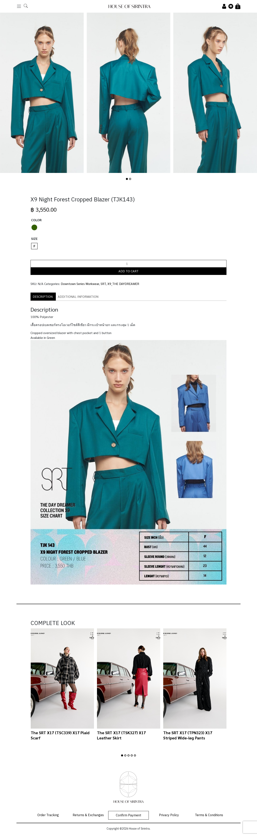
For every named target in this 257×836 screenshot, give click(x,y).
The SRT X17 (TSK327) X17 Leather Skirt (121, 735)
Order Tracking (48, 815)
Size (34, 238)
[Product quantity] (128, 264)
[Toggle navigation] (18, 6)
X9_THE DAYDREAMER (123, 284)
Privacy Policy (169, 815)
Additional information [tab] (78, 296)
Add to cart (128, 271)
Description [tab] (43, 296)
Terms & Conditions (209, 815)
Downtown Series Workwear (80, 284)
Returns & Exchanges (88, 815)
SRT (103, 284)
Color (36, 220)
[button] (126, 179)
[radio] (34, 227)
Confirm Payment (128, 815)
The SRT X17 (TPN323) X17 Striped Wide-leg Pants (187, 735)
